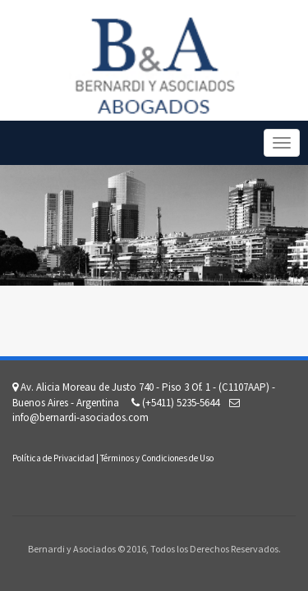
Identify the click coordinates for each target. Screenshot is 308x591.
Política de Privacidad (53, 458)
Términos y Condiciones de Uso (157, 458)
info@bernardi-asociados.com (80, 417)
